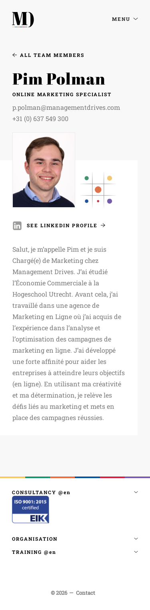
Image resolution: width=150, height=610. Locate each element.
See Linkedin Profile (66, 225)
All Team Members (48, 55)
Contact (85, 592)
